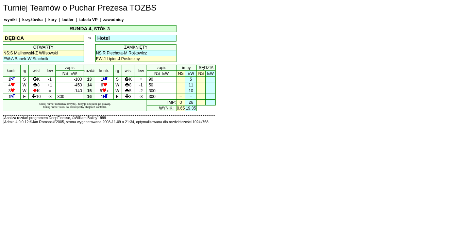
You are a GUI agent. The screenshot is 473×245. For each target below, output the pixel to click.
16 (89, 96)
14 (89, 85)
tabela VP (88, 19)
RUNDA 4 (80, 28)
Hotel (103, 38)
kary (52, 19)
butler (68, 19)
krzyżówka (32, 19)
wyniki (10, 19)
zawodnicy (113, 19)
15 (89, 90)
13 (89, 79)
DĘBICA (14, 38)
